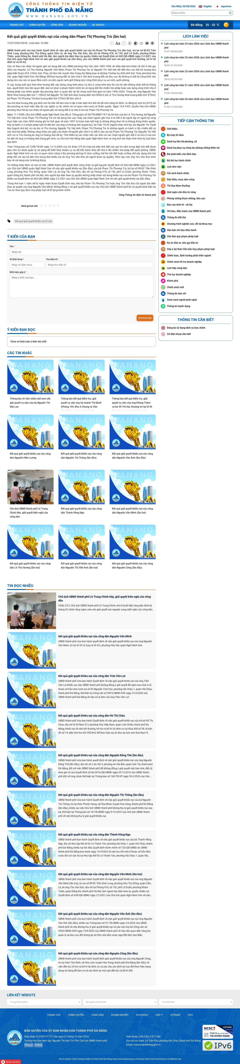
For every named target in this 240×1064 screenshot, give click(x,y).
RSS (190, 1014)
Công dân (57, 24)
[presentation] (33, 306)
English (205, 6)
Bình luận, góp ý (18, 272)
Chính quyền (37, 24)
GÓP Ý (159, 1014)
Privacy (29, 1044)
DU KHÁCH (142, 1014)
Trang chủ (17, 24)
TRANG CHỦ (53, 1014)
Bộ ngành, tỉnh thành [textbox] (96, 1002)
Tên (12, 246)
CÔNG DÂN (97, 1014)
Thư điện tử (52, 259)
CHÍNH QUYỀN (76, 1014)
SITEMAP (175, 1014)
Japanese (223, 6)
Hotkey (38, 1044)
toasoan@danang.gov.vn (147, 1044)
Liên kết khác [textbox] (168, 1002)
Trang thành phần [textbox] (18, 1002)
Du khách (98, 24)
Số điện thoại (17, 259)
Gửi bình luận (145, 318)
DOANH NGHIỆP (120, 1014)
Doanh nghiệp (78, 24)
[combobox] (44, 1002)
